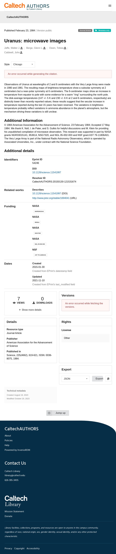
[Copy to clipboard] (108, 379)
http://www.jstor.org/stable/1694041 (51, 198)
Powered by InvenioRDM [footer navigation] (17, 450)
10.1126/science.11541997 (46, 172)
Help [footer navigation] (7, 445)
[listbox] (23, 64)
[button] (85, 338)
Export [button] (99, 378)
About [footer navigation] (8, 436)
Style (7, 64)
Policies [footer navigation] (9, 441)
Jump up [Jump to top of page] (56, 413)
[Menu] (110, 6)
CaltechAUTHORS (18, 17)
